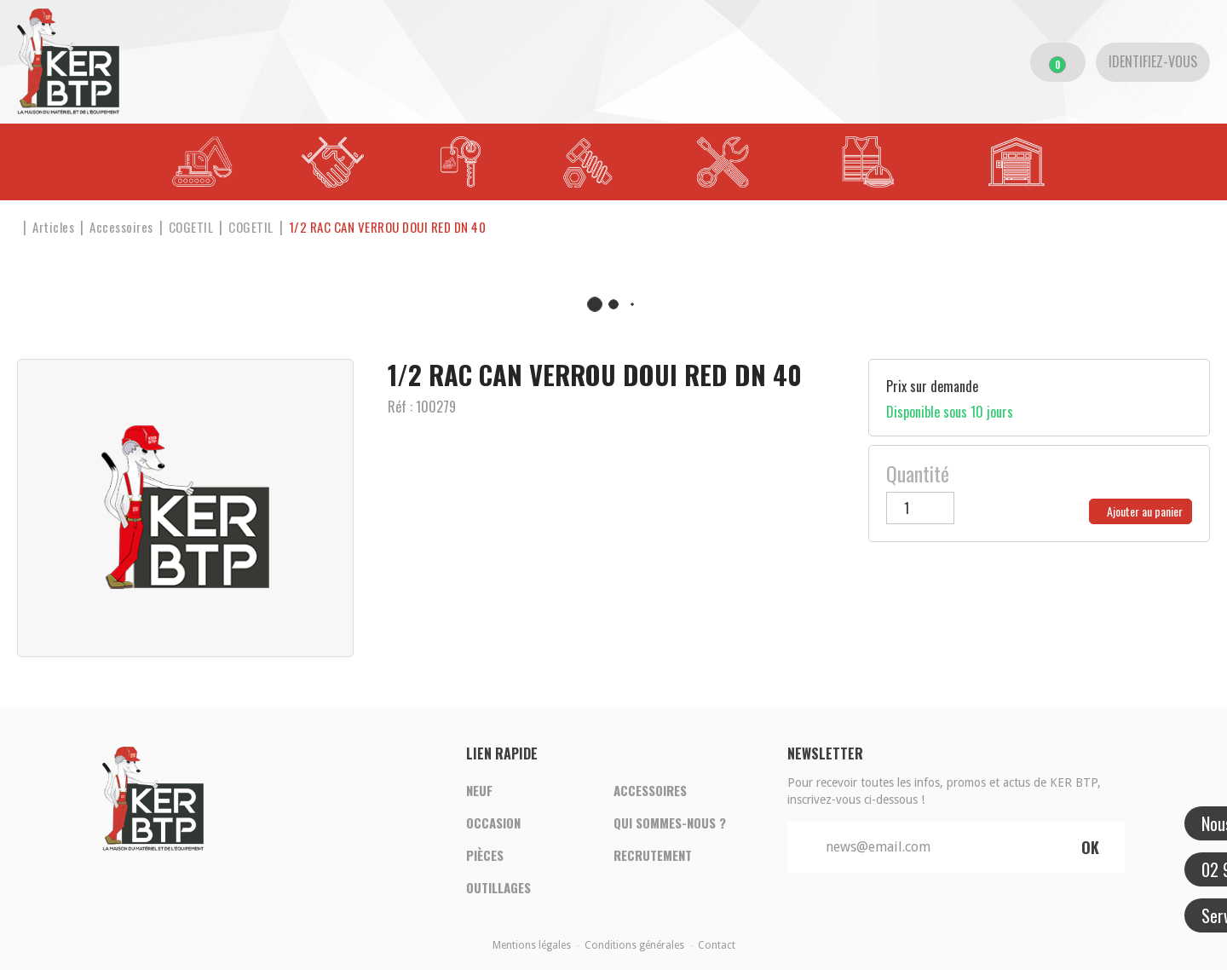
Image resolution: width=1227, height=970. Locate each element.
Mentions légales (532, 945)
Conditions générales (634, 945)
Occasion (493, 822)
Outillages (498, 887)
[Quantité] (920, 508)
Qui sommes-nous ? (670, 822)
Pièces (485, 855)
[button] (388, 227)
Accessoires (650, 790)
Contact (716, 945)
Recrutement (653, 855)
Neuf (479, 790)
